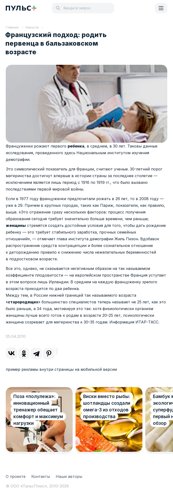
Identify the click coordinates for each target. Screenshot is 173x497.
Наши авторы (69, 476)
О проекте (16, 476)
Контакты (40, 476)
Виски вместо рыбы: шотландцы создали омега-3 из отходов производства (106, 406)
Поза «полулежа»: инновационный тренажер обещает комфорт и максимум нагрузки (38, 410)
